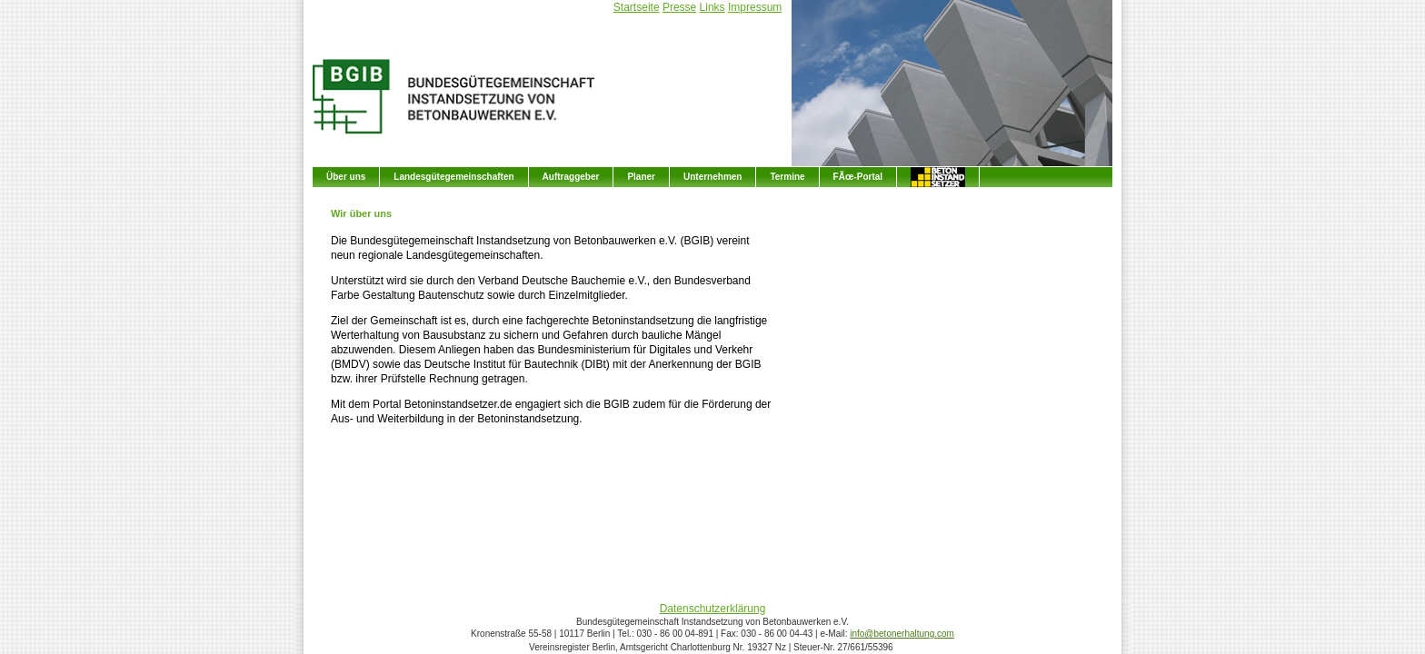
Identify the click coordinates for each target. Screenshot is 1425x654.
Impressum (755, 7)
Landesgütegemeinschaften (453, 177)
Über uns (345, 177)
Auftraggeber (571, 177)
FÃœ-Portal (857, 177)
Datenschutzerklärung (713, 608)
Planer (641, 177)
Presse (679, 7)
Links (712, 7)
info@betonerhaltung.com (902, 634)
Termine (787, 177)
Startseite (636, 7)
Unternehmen (712, 177)
